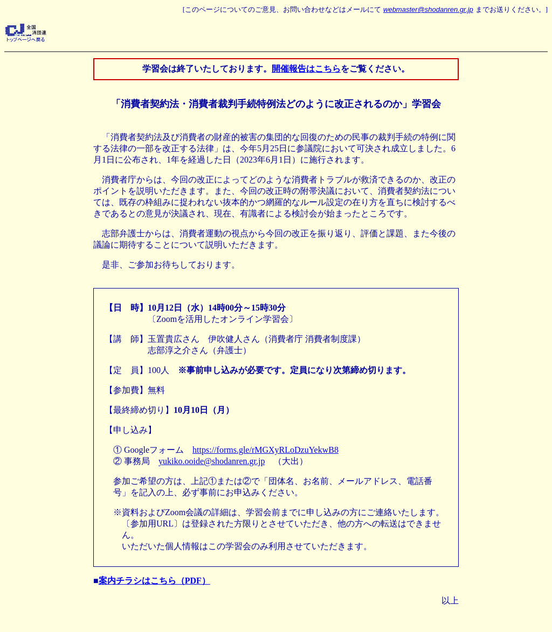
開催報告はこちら (306, 68)
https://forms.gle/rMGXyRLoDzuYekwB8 (265, 449)
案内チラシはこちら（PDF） (154, 580)
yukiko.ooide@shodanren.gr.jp (211, 461)
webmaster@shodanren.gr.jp (428, 9)
